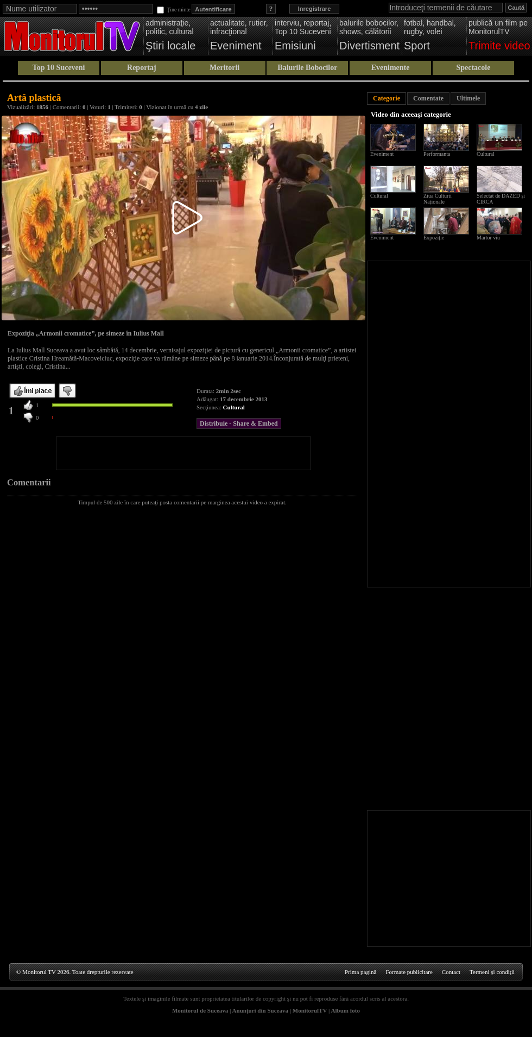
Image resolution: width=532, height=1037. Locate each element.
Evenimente (390, 68)
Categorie (386, 98)
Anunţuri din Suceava (260, 1010)
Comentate (428, 98)
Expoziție (433, 238)
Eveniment (382, 154)
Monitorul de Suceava (200, 1010)
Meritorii (224, 68)
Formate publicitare (408, 972)
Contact (451, 972)
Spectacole (473, 68)
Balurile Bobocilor (307, 68)
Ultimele (468, 98)
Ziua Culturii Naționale (437, 199)
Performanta (436, 154)
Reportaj (141, 68)
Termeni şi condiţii (492, 972)
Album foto (345, 1010)
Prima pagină (360, 972)
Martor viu (488, 238)
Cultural (234, 407)
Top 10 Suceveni (59, 68)
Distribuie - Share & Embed (239, 423)
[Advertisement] (183, 453)
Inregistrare (314, 8)
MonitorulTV (310, 1010)
